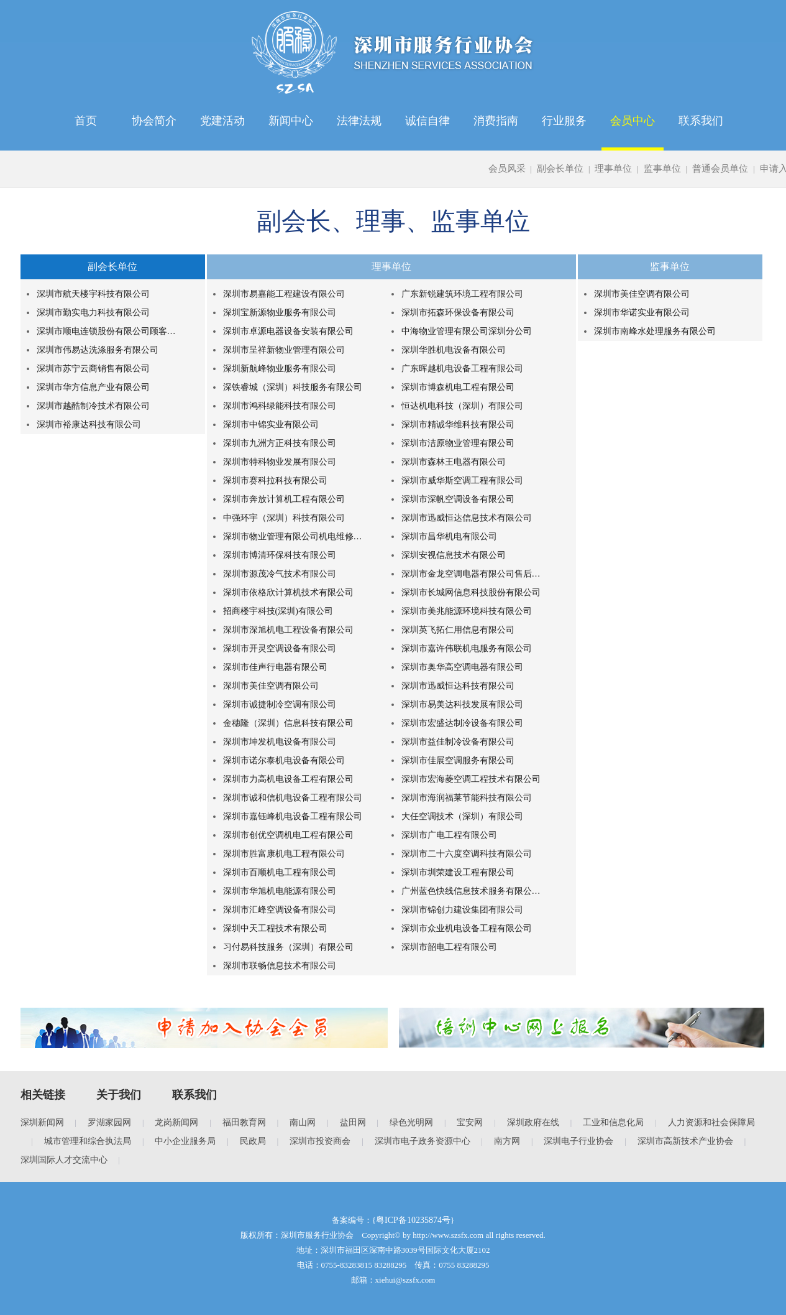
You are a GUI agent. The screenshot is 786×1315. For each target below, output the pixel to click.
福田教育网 (244, 1122)
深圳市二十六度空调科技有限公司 (466, 853)
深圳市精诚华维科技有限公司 (457, 424)
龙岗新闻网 (176, 1122)
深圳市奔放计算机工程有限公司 (284, 499)
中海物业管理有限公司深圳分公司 (466, 331)
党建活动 (222, 120)
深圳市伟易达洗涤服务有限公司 (97, 350)
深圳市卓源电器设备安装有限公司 (288, 331)
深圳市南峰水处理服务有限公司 (655, 331)
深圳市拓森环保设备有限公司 (457, 312)
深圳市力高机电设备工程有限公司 (288, 779)
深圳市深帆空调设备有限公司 (457, 499)
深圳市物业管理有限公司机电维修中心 (294, 536)
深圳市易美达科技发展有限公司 (462, 704)
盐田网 (353, 1122)
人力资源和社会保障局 (711, 1122)
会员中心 (632, 120)
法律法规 (359, 120)
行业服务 (564, 120)
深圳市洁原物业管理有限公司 (457, 443)
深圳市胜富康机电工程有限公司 (284, 853)
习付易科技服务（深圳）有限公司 (288, 947)
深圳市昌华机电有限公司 (449, 536)
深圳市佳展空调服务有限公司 (457, 760)
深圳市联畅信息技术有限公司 (279, 965)
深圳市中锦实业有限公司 (271, 424)
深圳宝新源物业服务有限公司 (279, 312)
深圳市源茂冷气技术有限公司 (279, 574)
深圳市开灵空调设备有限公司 (279, 648)
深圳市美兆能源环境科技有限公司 (466, 611)
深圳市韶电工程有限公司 (449, 947)
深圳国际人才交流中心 (64, 1159)
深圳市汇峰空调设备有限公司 (279, 909)
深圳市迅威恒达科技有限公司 (457, 685)
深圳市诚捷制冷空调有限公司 (279, 704)
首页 (86, 120)
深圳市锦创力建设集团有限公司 (462, 909)
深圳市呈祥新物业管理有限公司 (284, 350)
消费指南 (495, 120)
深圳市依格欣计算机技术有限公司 (288, 592)
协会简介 (154, 120)
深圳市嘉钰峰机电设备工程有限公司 (292, 816)
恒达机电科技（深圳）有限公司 (462, 406)
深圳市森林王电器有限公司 (453, 462)
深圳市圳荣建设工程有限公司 (457, 872)
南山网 (303, 1122)
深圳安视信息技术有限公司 (453, 555)
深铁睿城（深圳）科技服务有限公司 (292, 387)
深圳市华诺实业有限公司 (642, 312)
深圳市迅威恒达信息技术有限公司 (466, 518)
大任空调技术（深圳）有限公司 (462, 816)
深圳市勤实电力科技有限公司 (93, 312)
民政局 (253, 1141)
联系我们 (701, 120)
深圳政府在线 (533, 1122)
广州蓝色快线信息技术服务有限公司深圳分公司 (472, 891)
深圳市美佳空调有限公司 (271, 685)
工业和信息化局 (613, 1122)
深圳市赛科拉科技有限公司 (275, 480)
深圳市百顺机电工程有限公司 (279, 872)
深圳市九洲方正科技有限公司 (279, 443)
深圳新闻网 (42, 1122)
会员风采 (507, 169)
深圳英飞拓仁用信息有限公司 (457, 629)
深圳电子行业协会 (578, 1141)
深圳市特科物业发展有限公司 (279, 462)
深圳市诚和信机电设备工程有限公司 (292, 797)
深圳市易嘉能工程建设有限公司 (284, 294)
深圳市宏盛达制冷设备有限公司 (462, 723)
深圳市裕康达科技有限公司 (89, 424)
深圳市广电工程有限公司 (449, 835)
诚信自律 (427, 120)
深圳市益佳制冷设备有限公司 (457, 741)
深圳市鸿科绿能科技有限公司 (279, 406)
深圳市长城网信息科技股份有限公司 (471, 592)
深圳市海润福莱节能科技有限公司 (466, 797)
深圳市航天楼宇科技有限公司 (93, 294)
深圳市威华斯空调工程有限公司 (462, 480)
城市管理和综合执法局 (87, 1141)
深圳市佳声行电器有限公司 (275, 667)
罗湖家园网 (109, 1122)
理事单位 (613, 169)
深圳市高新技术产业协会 (685, 1141)
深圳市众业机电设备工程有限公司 (466, 928)
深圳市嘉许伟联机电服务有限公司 (466, 648)
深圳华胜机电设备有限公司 (453, 350)
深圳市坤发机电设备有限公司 (279, 741)
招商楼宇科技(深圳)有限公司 (278, 611)
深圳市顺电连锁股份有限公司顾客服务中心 (108, 331)
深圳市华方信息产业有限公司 (93, 387)
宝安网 (470, 1122)
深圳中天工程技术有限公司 (275, 928)
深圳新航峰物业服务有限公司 (279, 368)
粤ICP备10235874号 (413, 1220)
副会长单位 (560, 169)
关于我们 (118, 1095)
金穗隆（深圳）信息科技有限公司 (288, 723)
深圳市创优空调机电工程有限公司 (288, 835)
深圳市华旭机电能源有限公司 (279, 891)
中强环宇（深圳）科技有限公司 (284, 518)
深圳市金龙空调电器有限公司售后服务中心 (472, 574)
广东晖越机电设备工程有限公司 (462, 368)
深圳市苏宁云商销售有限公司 (93, 368)
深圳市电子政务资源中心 (422, 1141)
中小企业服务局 (185, 1141)
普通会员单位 (720, 169)
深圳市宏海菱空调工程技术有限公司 (471, 779)
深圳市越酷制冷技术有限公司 (93, 406)
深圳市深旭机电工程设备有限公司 (288, 629)
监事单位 (662, 169)
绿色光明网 (411, 1122)
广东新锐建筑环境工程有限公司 (462, 294)
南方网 (507, 1141)
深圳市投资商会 (320, 1141)
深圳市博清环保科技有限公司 (279, 555)
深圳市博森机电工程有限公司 (457, 387)
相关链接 (43, 1095)
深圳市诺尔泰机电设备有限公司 (284, 760)
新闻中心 (290, 120)
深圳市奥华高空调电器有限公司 (462, 667)
